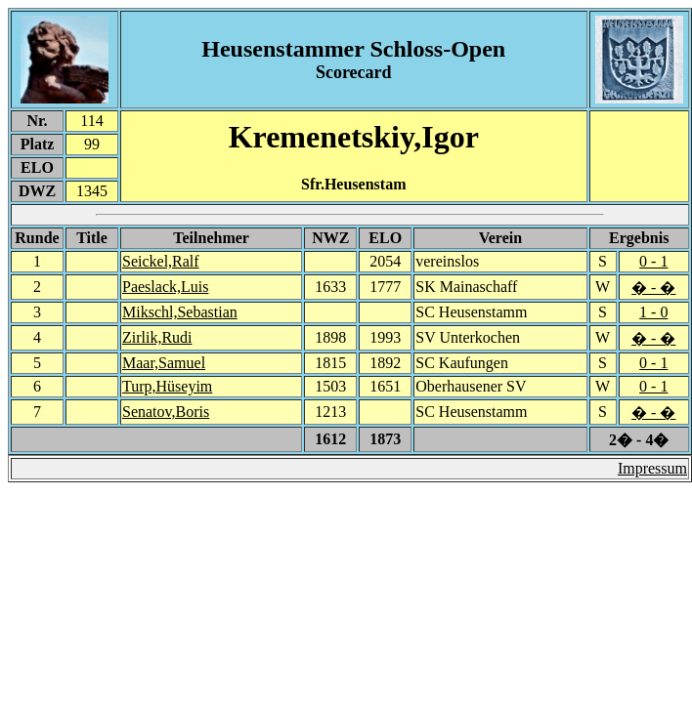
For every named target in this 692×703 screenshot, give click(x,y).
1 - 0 (653, 312)
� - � (653, 287)
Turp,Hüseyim (167, 386)
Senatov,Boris (165, 411)
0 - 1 (653, 261)
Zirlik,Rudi (157, 337)
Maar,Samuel (163, 362)
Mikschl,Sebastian (180, 312)
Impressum (652, 468)
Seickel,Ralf (160, 261)
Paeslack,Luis (165, 286)
